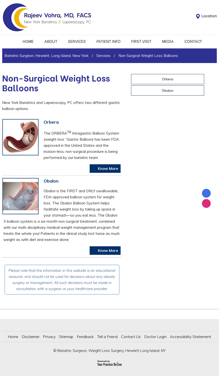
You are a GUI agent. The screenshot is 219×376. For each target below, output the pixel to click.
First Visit (141, 41)
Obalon (51, 181)
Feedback (85, 336)
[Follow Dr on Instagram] (206, 203)
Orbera (51, 122)
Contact (193, 41)
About (50, 41)
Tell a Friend (107, 336)
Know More (107, 168)
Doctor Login (155, 336)
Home (28, 41)
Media (168, 41)
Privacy (49, 336)
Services (77, 41)
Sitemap (66, 336)
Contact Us (131, 336)
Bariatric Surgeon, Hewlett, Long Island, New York (46, 55)
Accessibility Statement (190, 336)
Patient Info (108, 41)
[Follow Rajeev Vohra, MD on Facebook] (206, 193)
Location (209, 15)
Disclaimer (30, 336)
